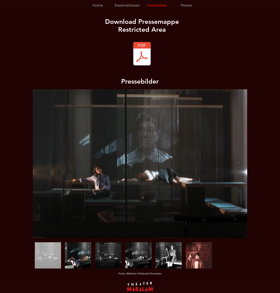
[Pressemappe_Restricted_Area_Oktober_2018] (142, 54)
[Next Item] (239, 164)
